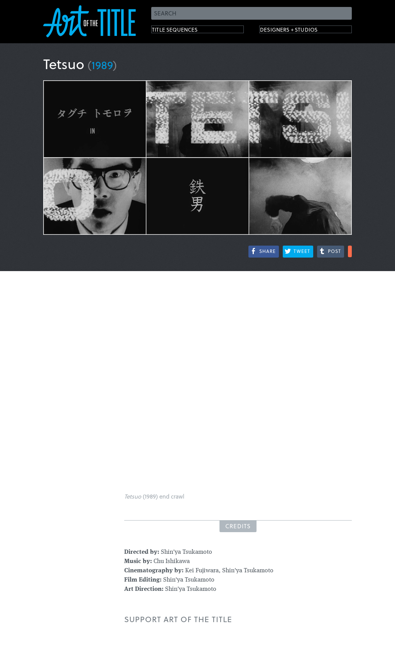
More (350, 251)
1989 (102, 65)
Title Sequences (183, 31)
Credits (238, 526)
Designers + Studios (300, 31)
